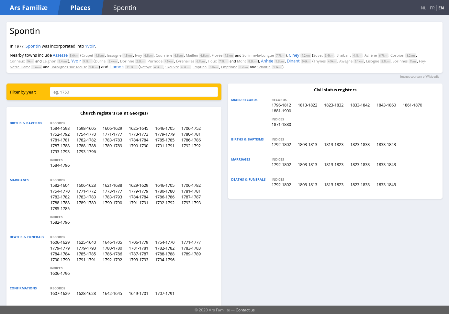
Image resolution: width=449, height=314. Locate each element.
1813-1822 (307, 105)
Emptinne (229, 66)
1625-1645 (138, 128)
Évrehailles (185, 61)
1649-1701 (138, 293)
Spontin (33, 46)
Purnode (155, 61)
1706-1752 (191, 128)
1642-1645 (112, 293)
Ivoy (138, 55)
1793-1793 (60, 151)
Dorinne (127, 61)
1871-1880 (281, 124)
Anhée (267, 61)
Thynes (320, 61)
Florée (217, 55)
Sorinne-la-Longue (258, 55)
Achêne (371, 55)
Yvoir (90, 46)
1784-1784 (138, 140)
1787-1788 (60, 146)
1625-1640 (86, 242)
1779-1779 (164, 134)
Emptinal (200, 66)
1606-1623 (86, 185)
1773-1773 (138, 134)
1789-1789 (112, 146)
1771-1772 (86, 191)
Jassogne (114, 55)
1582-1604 (60, 185)
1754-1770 (86, 134)
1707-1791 (164, 293)
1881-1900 (281, 111)
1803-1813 (307, 144)
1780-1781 (191, 134)
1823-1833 (360, 144)
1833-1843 (386, 144)
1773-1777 (112, 191)
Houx (212, 61)
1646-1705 (164, 128)
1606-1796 (60, 273)
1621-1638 (112, 185)
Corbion (397, 55)
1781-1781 (60, 140)
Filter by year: (23, 92)
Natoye (146, 66)
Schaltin (264, 66)
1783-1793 (112, 197)
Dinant (293, 61)
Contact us (245, 309)
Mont (241, 61)
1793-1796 (86, 151)
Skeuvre (172, 66)
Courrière (164, 55)
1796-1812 (281, 105)
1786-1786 (191, 140)
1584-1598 (60, 128)
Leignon (49, 61)
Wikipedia (432, 76)
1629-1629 (138, 185)
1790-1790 (138, 146)
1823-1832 (333, 105)
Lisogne (372, 61)
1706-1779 (138, 242)
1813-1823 (333, 144)
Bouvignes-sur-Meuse (69, 66)
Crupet (87, 55)
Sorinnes (400, 61)
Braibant (343, 55)
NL (423, 8)
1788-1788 (86, 146)
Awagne (346, 61)
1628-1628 (86, 293)
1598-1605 (86, 128)
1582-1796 (60, 222)
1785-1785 (164, 140)
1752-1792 (60, 134)
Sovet (318, 55)
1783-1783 (112, 140)
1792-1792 (191, 146)
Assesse (60, 55)
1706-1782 (191, 185)
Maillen (192, 55)
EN (441, 8)
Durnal (101, 61)
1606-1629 (112, 128)
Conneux (17, 61)
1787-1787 (191, 197)
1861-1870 (412, 105)
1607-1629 (60, 293)
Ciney (294, 55)
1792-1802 (281, 144)
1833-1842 (360, 105)
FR (432, 8)
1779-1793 (86, 248)
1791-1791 (164, 146)
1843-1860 (386, 105)
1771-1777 (112, 134)
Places (80, 7)
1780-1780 (164, 191)
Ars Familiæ (29, 7)
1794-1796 (164, 260)
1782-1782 (86, 140)
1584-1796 (60, 165)
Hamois (116, 67)
